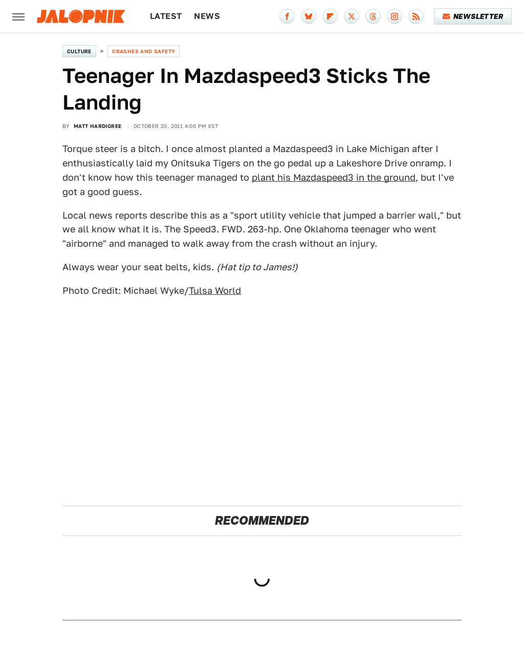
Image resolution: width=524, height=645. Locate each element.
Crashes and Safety (143, 51)
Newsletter (473, 16)
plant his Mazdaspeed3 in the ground (334, 177)
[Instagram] (394, 16)
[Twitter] (351, 16)
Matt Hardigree (98, 126)
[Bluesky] (308, 16)
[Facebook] (287, 16)
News (207, 16)
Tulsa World (215, 290)
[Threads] (373, 16)
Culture (79, 51)
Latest (166, 16)
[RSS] (416, 16)
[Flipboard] (330, 16)
